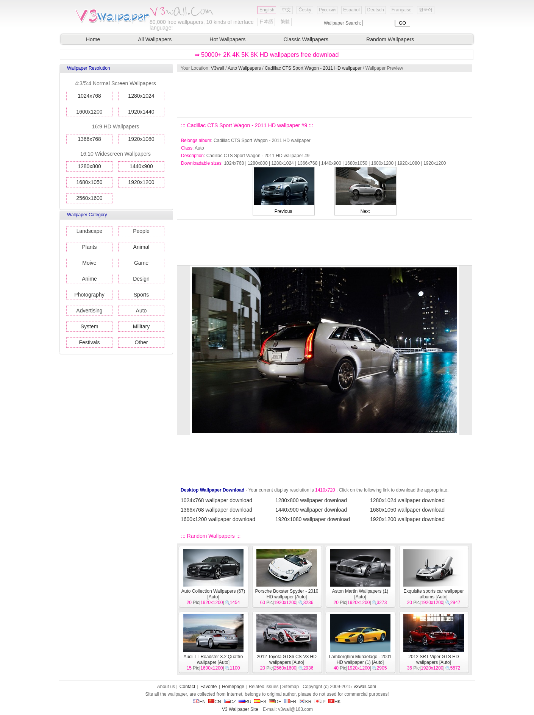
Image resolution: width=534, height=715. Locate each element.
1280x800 (89, 166)
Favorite (208, 686)
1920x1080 (141, 139)
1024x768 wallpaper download (216, 500)
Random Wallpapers (390, 39)
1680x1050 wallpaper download (407, 510)
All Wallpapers (155, 39)
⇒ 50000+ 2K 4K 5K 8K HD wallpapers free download (267, 55)
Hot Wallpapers (227, 39)
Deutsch (375, 9)
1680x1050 (89, 182)
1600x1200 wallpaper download (218, 519)
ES (260, 701)
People (141, 231)
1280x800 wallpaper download (311, 500)
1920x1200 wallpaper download (407, 519)
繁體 (285, 21)
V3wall (217, 68)
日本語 (266, 21)
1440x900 (141, 166)
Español (351, 9)
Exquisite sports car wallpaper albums (433, 594)
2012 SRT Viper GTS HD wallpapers (433, 659)
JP (320, 701)
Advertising (89, 311)
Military (141, 326)
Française (402, 9)
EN (199, 701)
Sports (141, 295)
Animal (141, 247)
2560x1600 (89, 198)
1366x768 (89, 139)
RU (245, 701)
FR (290, 701)
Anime (89, 279)
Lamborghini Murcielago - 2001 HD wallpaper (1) (360, 659)
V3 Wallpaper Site (240, 709)
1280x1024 (141, 96)
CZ (230, 701)
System (89, 326)
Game (141, 263)
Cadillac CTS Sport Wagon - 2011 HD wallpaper (313, 68)
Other (141, 342)
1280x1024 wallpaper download (407, 500)
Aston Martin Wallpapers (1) (360, 591)
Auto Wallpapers (244, 68)
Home (93, 39)
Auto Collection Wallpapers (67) (213, 591)
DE (275, 701)
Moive (89, 263)
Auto (141, 311)
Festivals (89, 342)
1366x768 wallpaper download (216, 510)
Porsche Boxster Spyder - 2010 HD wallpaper (287, 594)
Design (141, 279)
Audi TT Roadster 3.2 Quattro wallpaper (213, 659)
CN (214, 701)
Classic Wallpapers (306, 39)
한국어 (426, 9)
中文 (286, 9)
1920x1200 (141, 182)
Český (304, 9)
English (266, 9)
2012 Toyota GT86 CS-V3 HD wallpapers (287, 659)
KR (305, 701)
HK (334, 701)
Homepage (233, 686)
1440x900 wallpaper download (311, 510)
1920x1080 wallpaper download (312, 519)
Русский (327, 9)
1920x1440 (141, 112)
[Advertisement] (324, 95)
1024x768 (89, 96)
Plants (89, 247)
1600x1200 (89, 112)
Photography (89, 295)
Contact (187, 686)
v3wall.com (365, 686)
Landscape (90, 231)
